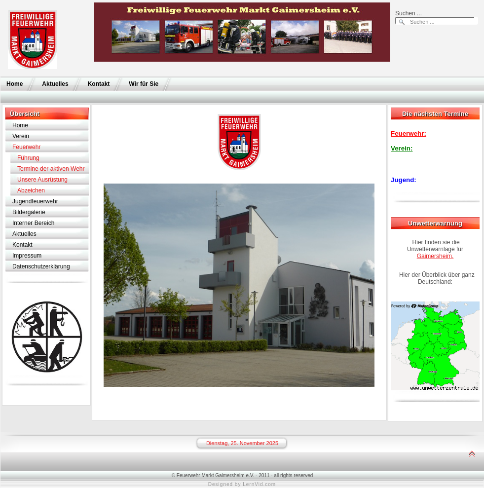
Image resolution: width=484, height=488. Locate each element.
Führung (28, 157)
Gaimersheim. (435, 256)
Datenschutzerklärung (41, 266)
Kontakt (99, 83)
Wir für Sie (143, 83)
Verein (20, 136)
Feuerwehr (26, 147)
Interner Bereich (33, 223)
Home (14, 83)
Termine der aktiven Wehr (51, 168)
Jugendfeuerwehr (35, 201)
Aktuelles (55, 83)
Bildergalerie (28, 212)
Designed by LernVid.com (242, 484)
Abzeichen (31, 190)
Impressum (26, 255)
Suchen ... (408, 13)
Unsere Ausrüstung (42, 179)
